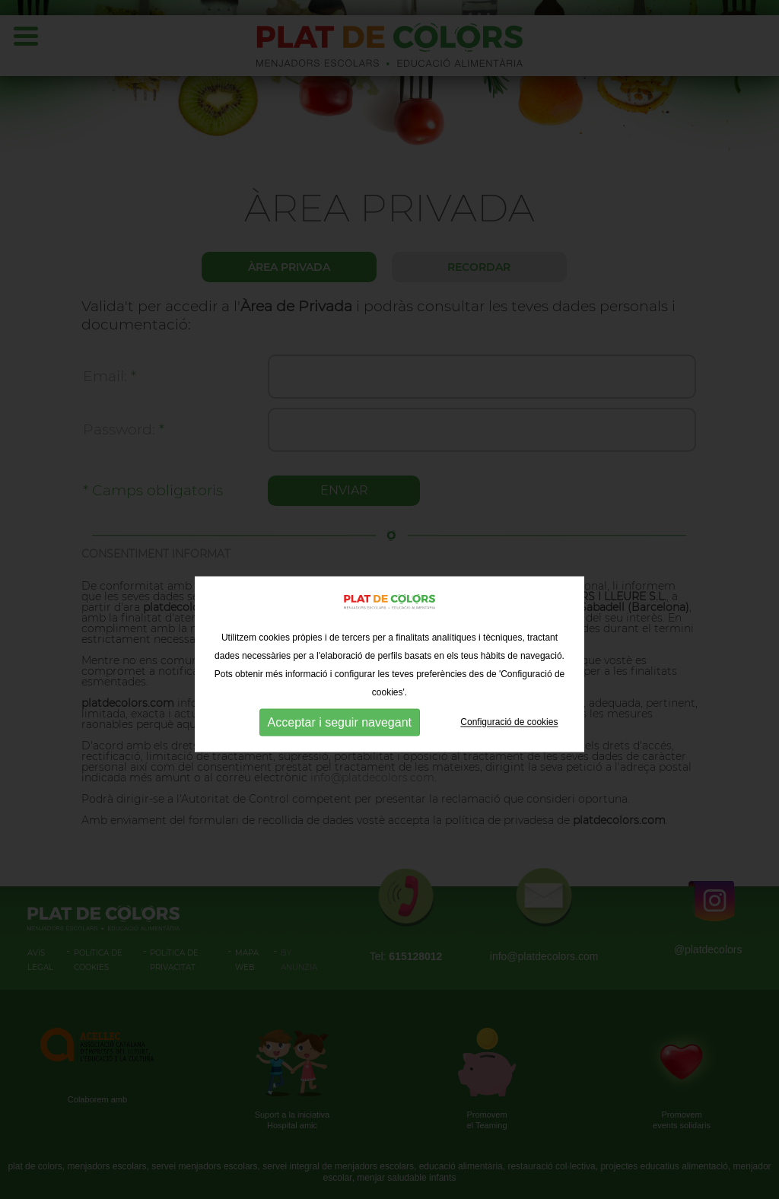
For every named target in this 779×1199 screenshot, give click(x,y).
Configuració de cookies (509, 764)
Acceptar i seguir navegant (340, 765)
